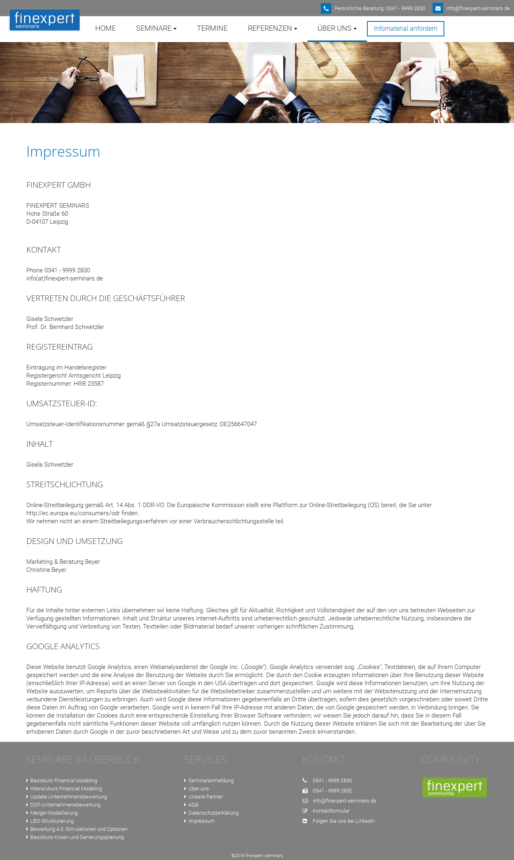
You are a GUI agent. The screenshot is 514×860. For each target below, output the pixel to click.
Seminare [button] (156, 28)
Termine (212, 28)
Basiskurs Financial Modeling (61, 780)
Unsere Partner (203, 797)
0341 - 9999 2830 (332, 780)
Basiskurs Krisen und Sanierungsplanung (75, 837)
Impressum (199, 821)
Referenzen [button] (272, 28)
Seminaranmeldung (209, 780)
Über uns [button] (337, 28)
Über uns (196, 789)
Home (105, 28)
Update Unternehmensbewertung (66, 797)
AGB (191, 805)
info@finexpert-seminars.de (344, 801)
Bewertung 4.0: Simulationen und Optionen (77, 829)
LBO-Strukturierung (50, 821)
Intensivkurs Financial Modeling (64, 789)
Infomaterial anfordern (405, 28)
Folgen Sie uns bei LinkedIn (344, 821)
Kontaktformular (331, 811)
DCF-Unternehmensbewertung (63, 805)
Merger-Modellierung (52, 813)
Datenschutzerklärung (211, 813)
